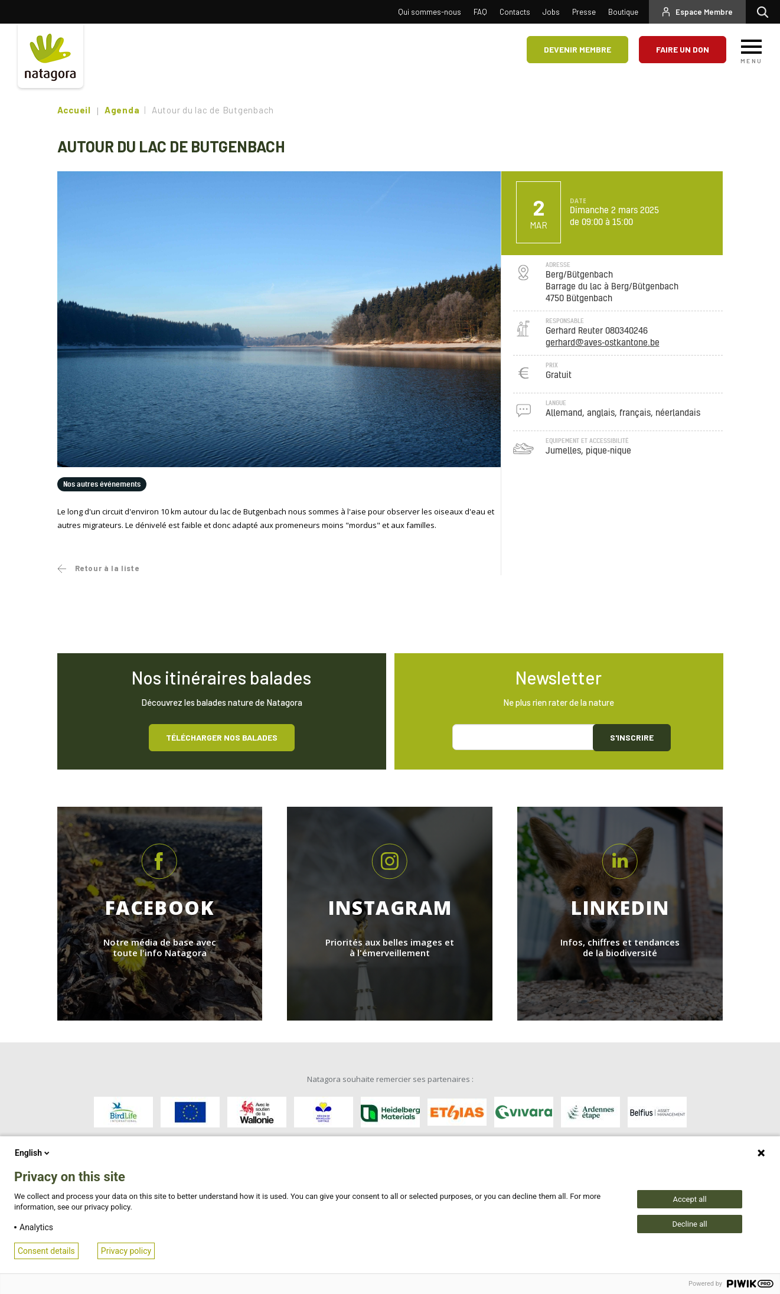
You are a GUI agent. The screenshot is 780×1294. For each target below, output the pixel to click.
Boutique (623, 12)
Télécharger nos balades (222, 737)
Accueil (74, 110)
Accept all (689, 1199)
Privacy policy (126, 1251)
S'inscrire (632, 737)
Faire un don (682, 49)
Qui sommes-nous (429, 12)
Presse (584, 12)
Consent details (46, 1251)
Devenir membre (577, 49)
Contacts (515, 12)
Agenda (122, 110)
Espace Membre (704, 12)
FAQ (480, 12)
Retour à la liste (107, 568)
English (33, 1153)
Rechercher (765, 12)
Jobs (551, 12)
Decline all (689, 1224)
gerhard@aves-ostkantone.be (603, 342)
